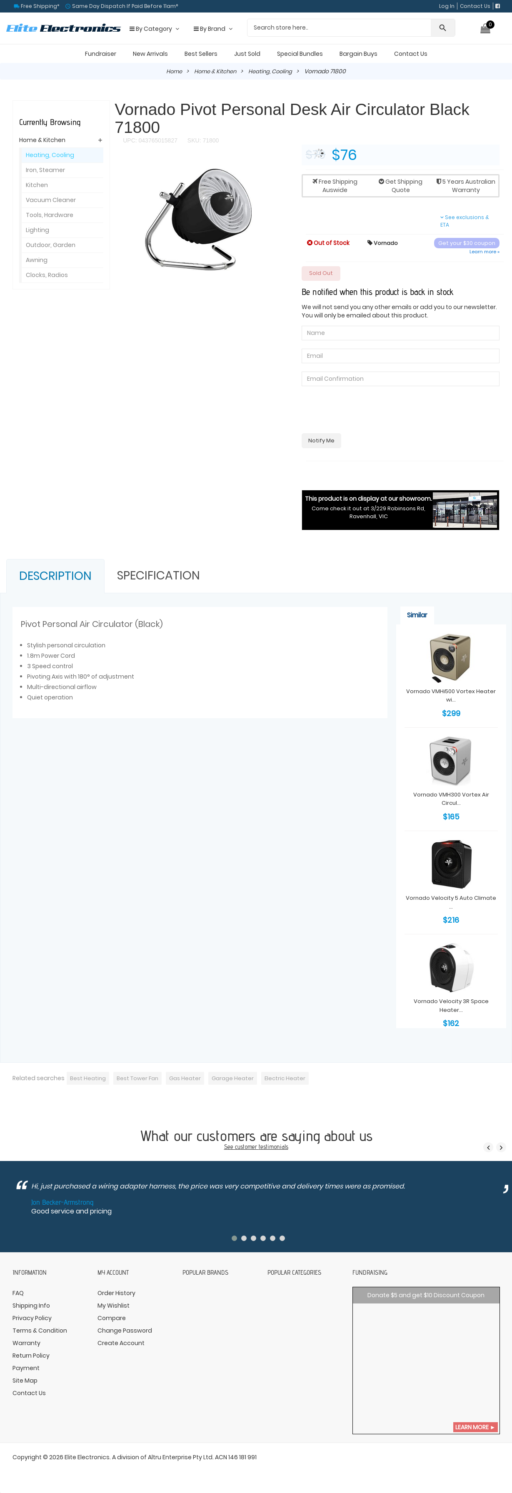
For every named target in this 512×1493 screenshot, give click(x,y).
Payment (26, 1369)
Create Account (121, 1344)
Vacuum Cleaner (51, 200)
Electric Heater (294, 1079)
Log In (447, 6)
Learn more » (485, 251)
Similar (417, 616)
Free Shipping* (40, 6)
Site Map (24, 1381)
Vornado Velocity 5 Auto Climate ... (451, 902)
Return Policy (31, 1356)
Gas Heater (190, 1079)
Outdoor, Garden (50, 245)
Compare (111, 1319)
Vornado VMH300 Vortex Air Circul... (451, 799)
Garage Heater (240, 1079)
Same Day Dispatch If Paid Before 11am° (124, 6)
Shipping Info (31, 1306)
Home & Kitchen (214, 71)
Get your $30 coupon (466, 243)
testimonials (273, 1147)
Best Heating (88, 1079)
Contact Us (475, 6)
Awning (36, 260)
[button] (281, 168)
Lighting (37, 230)
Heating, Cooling (273, 71)
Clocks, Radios (47, 275)
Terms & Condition (39, 1331)
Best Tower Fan (140, 1079)
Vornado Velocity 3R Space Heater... (451, 1004)
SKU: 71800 (202, 140)
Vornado (383, 242)
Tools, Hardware (49, 215)
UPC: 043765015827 (150, 140)
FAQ (18, 1294)
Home (171, 71)
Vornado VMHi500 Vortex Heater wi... (451, 696)
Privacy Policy (32, 1319)
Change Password (124, 1331)
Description (55, 577)
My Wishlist (113, 1306)
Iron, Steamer (45, 170)
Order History (116, 1294)
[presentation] (365, 411)
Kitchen (37, 185)
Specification (158, 577)
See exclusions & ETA (464, 221)
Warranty (26, 1344)
